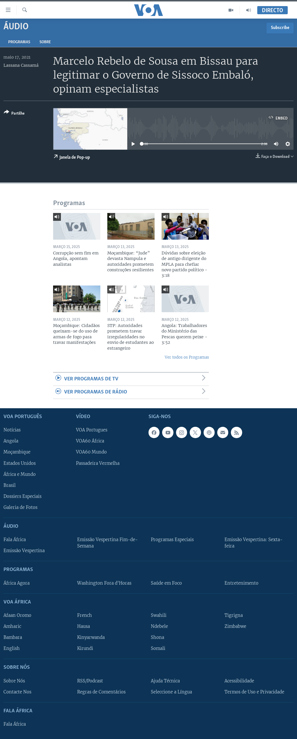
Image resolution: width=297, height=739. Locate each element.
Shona (157, 637)
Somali (158, 648)
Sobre (45, 42)
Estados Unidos (19, 463)
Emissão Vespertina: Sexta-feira (253, 543)
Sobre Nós (14, 681)
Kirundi (85, 648)
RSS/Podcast (90, 681)
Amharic (12, 626)
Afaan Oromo (17, 615)
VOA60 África (90, 441)
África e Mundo (19, 474)
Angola (10, 441)
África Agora (16, 583)
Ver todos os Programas (187, 357)
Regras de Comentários (101, 692)
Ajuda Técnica (165, 681)
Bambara (12, 637)
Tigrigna (233, 615)
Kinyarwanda (91, 637)
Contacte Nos (17, 692)
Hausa (83, 626)
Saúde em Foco (166, 583)
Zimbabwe (235, 626)
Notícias (12, 430)
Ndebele (159, 626)
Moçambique (16, 452)
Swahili (158, 615)
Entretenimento (241, 583)
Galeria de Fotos (20, 507)
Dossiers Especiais (22, 496)
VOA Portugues (91, 430)
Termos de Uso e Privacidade (254, 692)
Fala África (14, 539)
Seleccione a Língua (171, 692)
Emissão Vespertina (24, 551)
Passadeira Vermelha (97, 463)
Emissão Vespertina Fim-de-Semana (107, 543)
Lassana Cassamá (21, 65)
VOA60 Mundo (91, 452)
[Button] (14, 114)
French (84, 615)
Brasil (9, 485)
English (11, 648)
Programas (19, 42)
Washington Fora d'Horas (104, 583)
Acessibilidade (239, 681)
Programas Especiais (172, 539)
